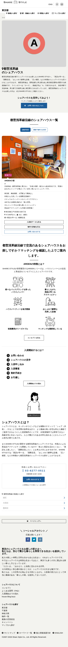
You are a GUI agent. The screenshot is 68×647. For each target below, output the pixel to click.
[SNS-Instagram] (40, 540)
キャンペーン (7, 622)
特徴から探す (44, 13)
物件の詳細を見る (34, 227)
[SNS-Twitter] (34, 540)
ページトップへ (34, 521)
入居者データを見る (34, 222)
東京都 (5, 10)
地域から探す (12, 13)
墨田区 (5, 508)
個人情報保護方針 (43, 633)
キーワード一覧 (25, 633)
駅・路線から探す (28, 13)
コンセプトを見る (34, 338)
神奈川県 (5, 613)
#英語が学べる (11, 217)
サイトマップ (9, 633)
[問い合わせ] (62, 4)
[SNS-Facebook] (28, 540)
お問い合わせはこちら (33, 105)
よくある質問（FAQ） (11, 591)
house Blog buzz (8, 597)
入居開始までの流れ (34, 383)
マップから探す (60, 13)
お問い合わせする (34, 232)
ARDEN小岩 (9, 181)
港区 (5, 498)
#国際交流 (21, 217)
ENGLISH (59, 633)
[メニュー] (57, 4)
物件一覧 (5, 616)
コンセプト (6, 588)
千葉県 (4, 610)
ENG (51, 4)
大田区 (5, 503)
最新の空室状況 (8, 619)
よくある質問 (41, 485)
